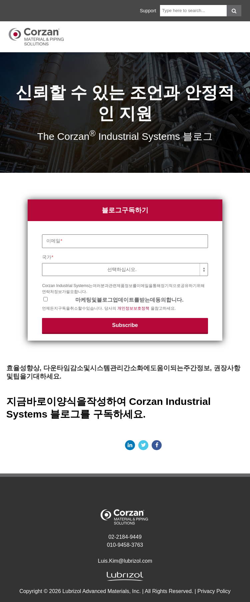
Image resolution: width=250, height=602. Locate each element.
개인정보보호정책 (133, 308)
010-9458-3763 (125, 545)
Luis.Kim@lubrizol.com (125, 561)
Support (148, 10)
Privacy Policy (214, 591)
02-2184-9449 (125, 537)
